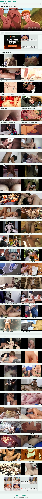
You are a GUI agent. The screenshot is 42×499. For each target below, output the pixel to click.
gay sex (14, 33)
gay (3, 33)
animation (8, 33)
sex (18, 33)
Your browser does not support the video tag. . (21, 19)
